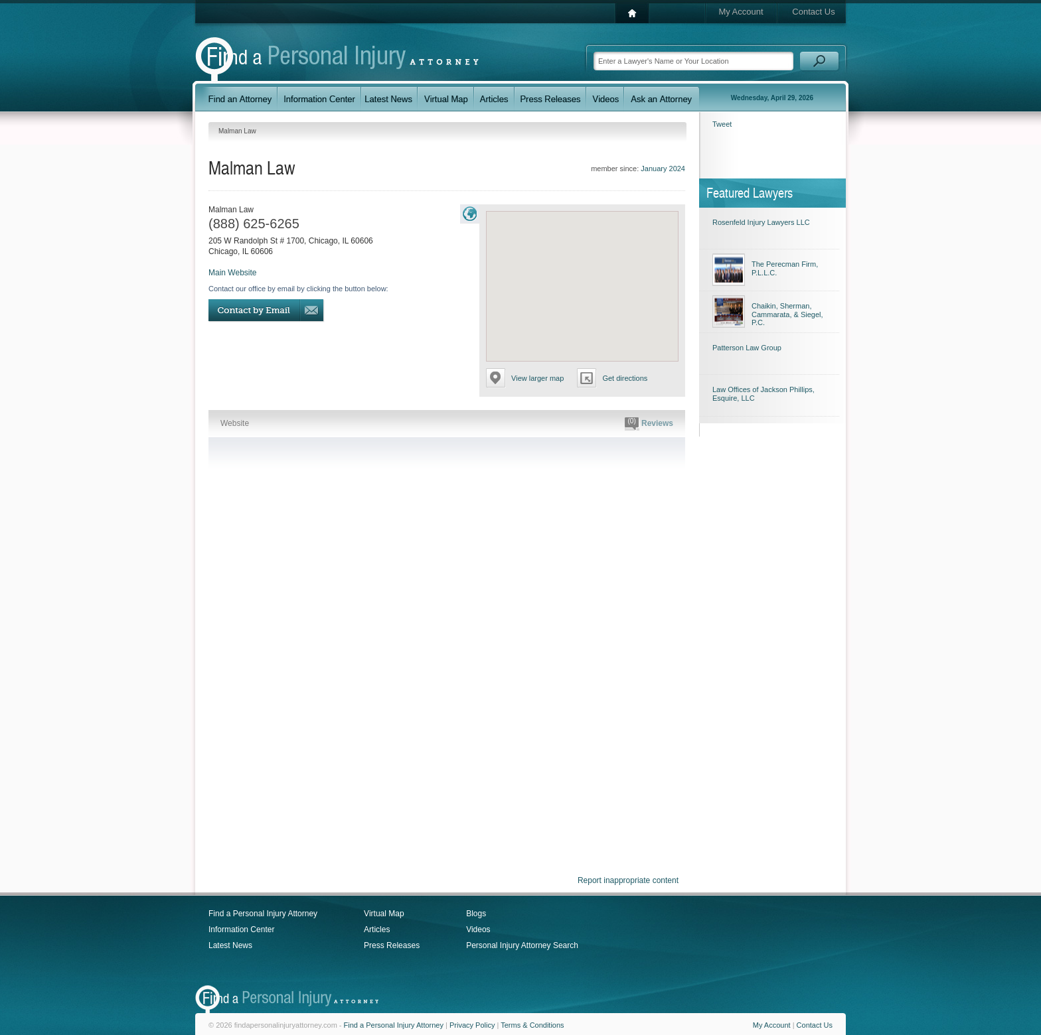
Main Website (232, 272)
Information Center (241, 929)
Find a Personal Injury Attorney (262, 913)
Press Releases (392, 945)
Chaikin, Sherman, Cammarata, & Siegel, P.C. (787, 314)
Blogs (476, 913)
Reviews (649, 424)
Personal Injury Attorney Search (522, 945)
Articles (377, 929)
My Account (740, 12)
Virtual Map (384, 913)
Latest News (230, 945)
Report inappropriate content (628, 880)
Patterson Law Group (746, 348)
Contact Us (813, 12)
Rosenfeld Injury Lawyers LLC (761, 222)
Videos (478, 929)
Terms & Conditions (532, 1025)
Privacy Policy (472, 1025)
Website (234, 423)
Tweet (722, 124)
